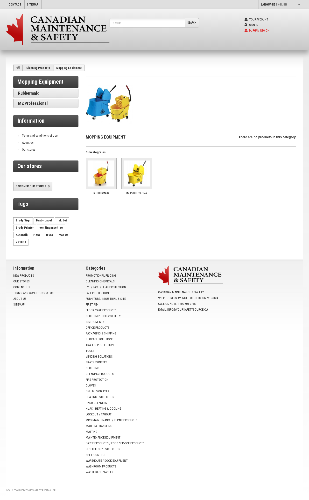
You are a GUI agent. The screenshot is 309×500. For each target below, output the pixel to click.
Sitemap (19, 304)
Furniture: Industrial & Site (106, 298)
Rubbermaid (28, 93)
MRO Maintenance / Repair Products (112, 420)
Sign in (251, 25)
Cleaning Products (38, 68)
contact (14, 4)
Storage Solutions (99, 339)
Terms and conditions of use (39, 135)
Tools (90, 351)
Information (30, 120)
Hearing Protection (100, 397)
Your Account (256, 19)
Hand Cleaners (96, 403)
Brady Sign (23, 220)
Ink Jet (62, 220)
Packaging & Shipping (101, 333)
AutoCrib (22, 235)
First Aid (92, 304)
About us (27, 142)
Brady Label (44, 220)
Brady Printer (25, 227)
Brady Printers (96, 362)
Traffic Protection (100, 345)
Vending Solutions (99, 356)
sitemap (32, 4)
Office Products (98, 327)
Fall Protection (97, 293)
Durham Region (257, 30)
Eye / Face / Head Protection (106, 287)
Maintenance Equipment (103, 437)
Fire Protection (97, 379)
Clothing (92, 368)
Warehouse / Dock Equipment (107, 460)
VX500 (63, 235)
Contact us (21, 287)
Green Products (97, 391)
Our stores (28, 149)
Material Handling (99, 426)
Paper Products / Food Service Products (115, 443)
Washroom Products (101, 466)
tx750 (50, 235)
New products (23, 275)
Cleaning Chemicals (100, 281)
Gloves (91, 385)
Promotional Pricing (101, 275)
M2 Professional (33, 103)
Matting (92, 431)
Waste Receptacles (99, 472)
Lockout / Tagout (99, 414)
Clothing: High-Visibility (103, 316)
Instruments (95, 322)
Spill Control (96, 455)
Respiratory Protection (103, 449)
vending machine (51, 227)
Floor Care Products (101, 310)
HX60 (37, 235)
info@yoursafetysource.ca (187, 309)
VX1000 (21, 242)
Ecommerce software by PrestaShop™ (35, 490)
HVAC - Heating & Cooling (103, 408)
